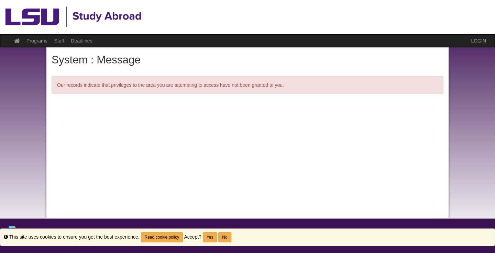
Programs (36, 41)
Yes (210, 237)
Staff (59, 41)
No (224, 237)
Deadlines (81, 41)
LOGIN (478, 41)
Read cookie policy (162, 237)
